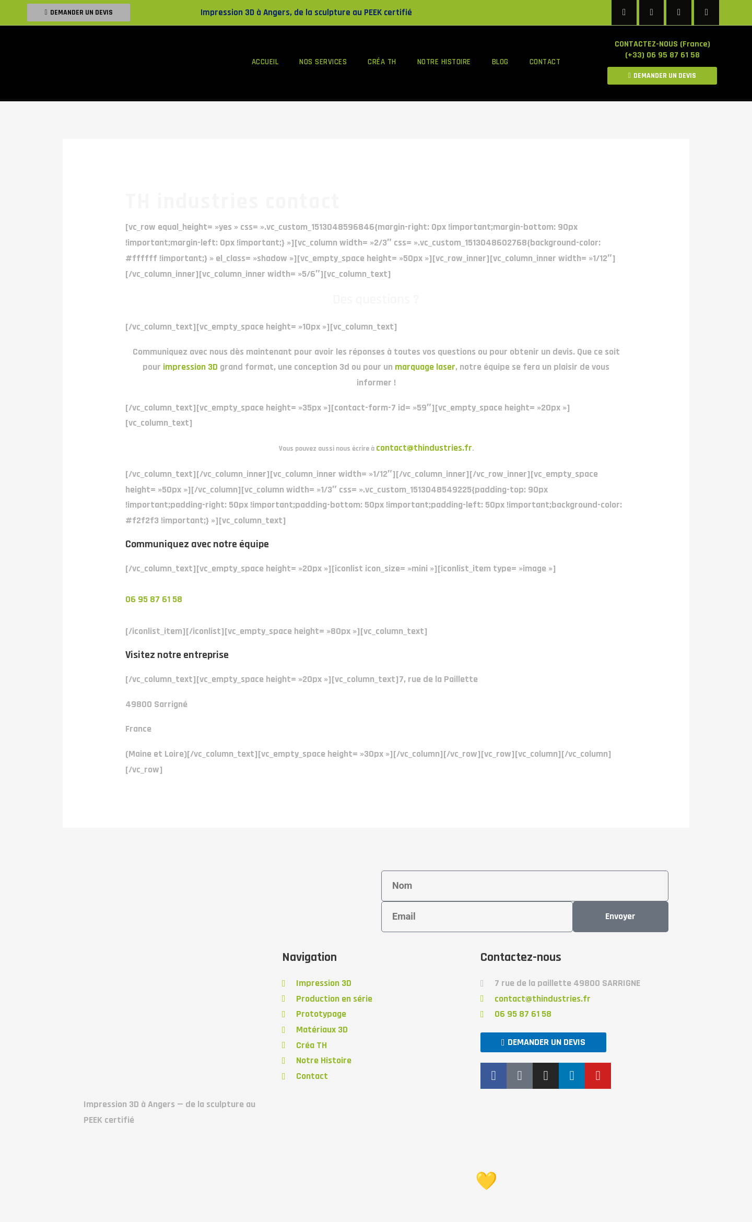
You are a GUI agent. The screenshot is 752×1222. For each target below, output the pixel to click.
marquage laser (425, 367)
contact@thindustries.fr (424, 448)
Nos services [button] (323, 62)
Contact (545, 62)
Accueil (265, 62)
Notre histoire (444, 62)
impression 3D (190, 367)
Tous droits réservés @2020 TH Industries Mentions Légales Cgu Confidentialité (202, 1181)
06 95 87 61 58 (153, 599)
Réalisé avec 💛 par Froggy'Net (495, 1181)
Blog (500, 62)
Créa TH (382, 62)
